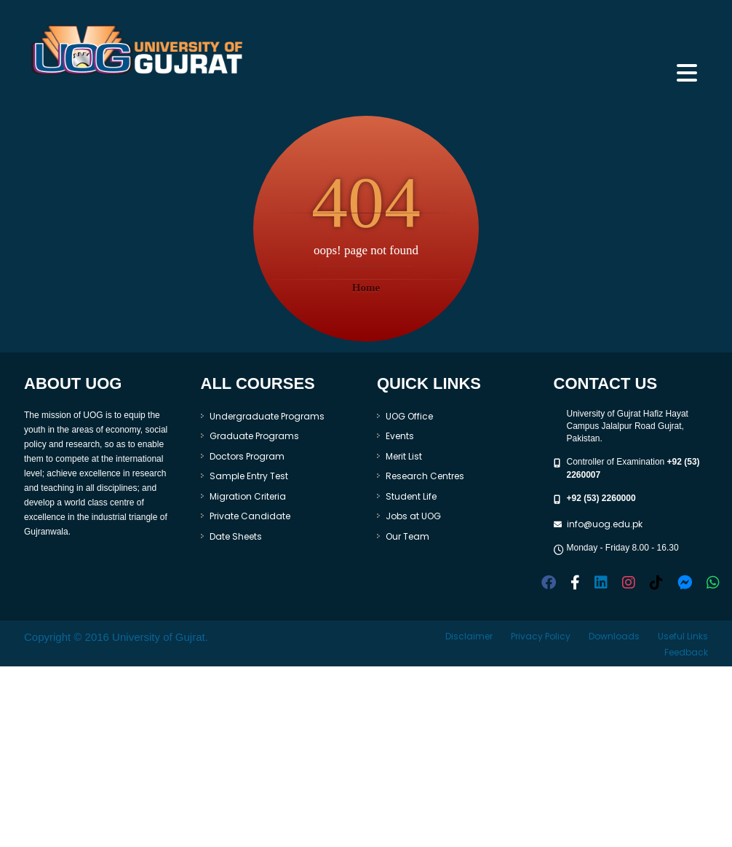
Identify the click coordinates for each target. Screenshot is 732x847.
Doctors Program (247, 456)
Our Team (407, 536)
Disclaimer (469, 636)
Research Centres (425, 476)
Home (366, 288)
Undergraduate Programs (267, 416)
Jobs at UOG (413, 516)
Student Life (411, 496)
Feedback (686, 652)
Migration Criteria (248, 496)
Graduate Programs (254, 436)
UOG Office (409, 416)
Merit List (404, 456)
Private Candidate (250, 516)
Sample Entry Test (249, 476)
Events (400, 436)
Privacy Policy (540, 636)
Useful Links (683, 636)
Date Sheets (236, 536)
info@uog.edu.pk (605, 524)
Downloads (614, 636)
